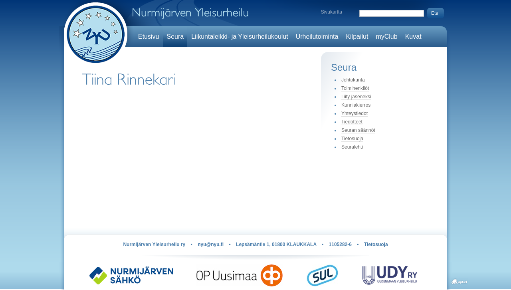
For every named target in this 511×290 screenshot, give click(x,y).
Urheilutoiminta (317, 36)
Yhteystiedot (354, 113)
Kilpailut (357, 36)
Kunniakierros (355, 105)
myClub (386, 36)
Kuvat (413, 36)
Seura (175, 36)
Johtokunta (353, 80)
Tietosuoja (352, 138)
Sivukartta (331, 12)
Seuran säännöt (358, 130)
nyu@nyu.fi (211, 244)
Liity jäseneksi (356, 96)
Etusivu (148, 36)
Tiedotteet (351, 122)
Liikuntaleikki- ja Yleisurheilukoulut (239, 36)
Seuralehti (352, 147)
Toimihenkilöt (355, 88)
